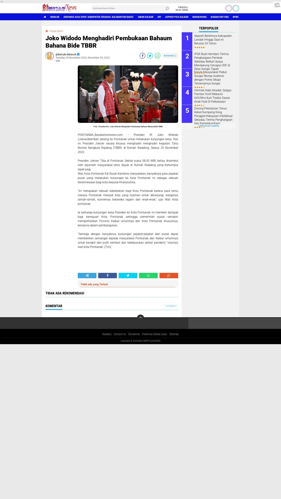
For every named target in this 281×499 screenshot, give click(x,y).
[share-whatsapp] (157, 56)
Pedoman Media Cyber (154, 334)
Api (159, 16)
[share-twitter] (150, 56)
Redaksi (107, 334)
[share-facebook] (142, 56)
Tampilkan (171, 306)
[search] (130, 8)
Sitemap (174, 334)
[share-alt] (87, 275)
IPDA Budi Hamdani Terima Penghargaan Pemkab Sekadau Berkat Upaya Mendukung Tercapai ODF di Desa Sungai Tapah (212, 61)
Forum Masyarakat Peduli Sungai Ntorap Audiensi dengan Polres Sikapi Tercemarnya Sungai (210, 77)
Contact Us (120, 334)
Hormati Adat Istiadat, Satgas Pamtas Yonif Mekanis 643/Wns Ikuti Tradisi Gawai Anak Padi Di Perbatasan (212, 96)
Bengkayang (199, 16)
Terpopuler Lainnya (208, 126)
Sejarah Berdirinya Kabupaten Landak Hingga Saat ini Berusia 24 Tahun (213, 39)
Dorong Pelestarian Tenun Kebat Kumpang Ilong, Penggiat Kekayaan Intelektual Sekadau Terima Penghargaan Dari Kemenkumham (213, 116)
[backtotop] (140, 318)
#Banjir (54, 16)
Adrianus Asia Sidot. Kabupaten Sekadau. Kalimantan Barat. (98, 16)
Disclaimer (134, 334)
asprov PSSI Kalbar (176, 16)
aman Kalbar (145, 16)
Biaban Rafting (220, 16)
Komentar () (170, 55)
